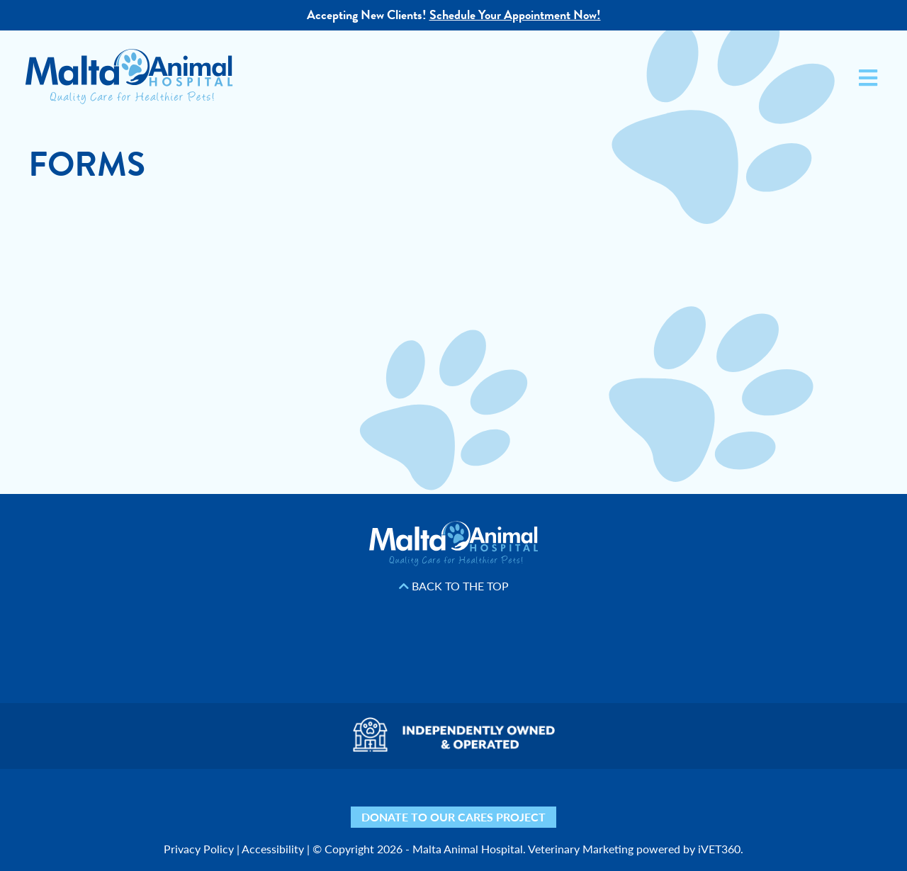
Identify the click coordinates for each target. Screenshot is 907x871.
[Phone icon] (653, 803)
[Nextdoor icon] (253, 803)
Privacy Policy (199, 849)
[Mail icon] (614, 803)
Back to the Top (454, 586)
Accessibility (273, 849)
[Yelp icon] (292, 803)
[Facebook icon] (331, 803)
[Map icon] (575, 803)
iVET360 (719, 849)
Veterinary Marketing (580, 849)
